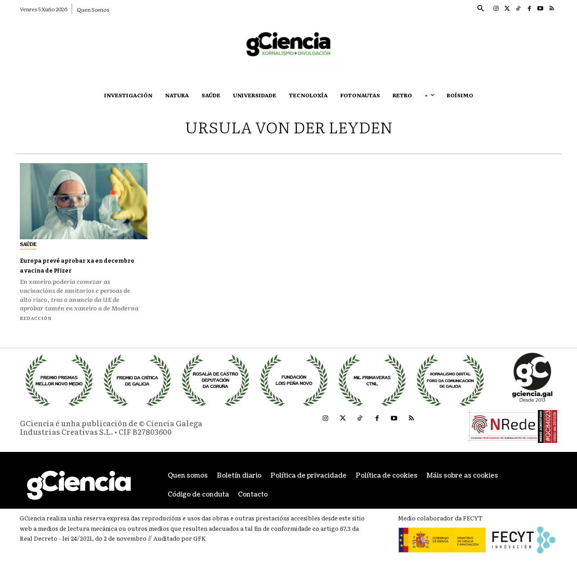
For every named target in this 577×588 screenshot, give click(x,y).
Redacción (36, 318)
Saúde (28, 243)
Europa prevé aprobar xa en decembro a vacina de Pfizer (77, 265)
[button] (480, 9)
